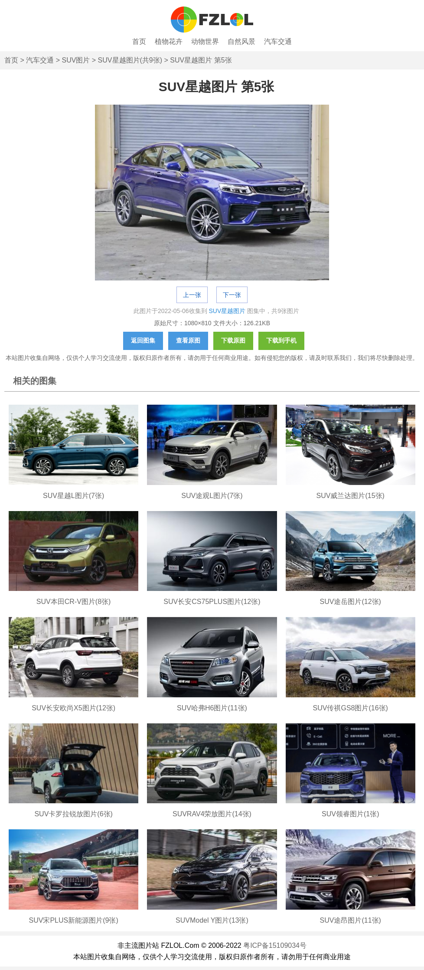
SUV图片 (76, 60)
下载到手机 (281, 340)
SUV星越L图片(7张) (73, 495)
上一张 (192, 294)
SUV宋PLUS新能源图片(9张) (73, 920)
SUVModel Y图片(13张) (212, 920)
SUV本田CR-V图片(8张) (73, 601)
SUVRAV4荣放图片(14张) (212, 814)
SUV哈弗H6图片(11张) (212, 708)
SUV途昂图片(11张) (350, 920)
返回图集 (143, 340)
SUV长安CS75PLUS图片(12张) (211, 601)
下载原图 (233, 340)
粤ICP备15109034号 (275, 945)
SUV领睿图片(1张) (350, 814)
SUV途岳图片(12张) (350, 601)
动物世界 (205, 41)
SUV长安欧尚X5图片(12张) (73, 708)
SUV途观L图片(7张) (211, 495)
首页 (139, 41)
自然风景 (241, 41)
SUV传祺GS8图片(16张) (350, 708)
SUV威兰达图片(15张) (350, 495)
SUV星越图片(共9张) (130, 60)
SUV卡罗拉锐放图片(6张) (73, 814)
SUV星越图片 (227, 310)
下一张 (232, 294)
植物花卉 (169, 41)
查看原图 (188, 340)
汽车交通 (278, 41)
